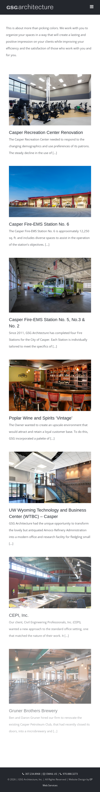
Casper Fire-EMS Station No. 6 (39, 224)
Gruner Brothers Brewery (33, 710)
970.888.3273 (69, 774)
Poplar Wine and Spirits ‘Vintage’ (40, 418)
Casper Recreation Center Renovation (46, 132)
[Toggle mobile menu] (92, 7)
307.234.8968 (31, 774)
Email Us (50, 774)
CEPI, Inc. (19, 615)
